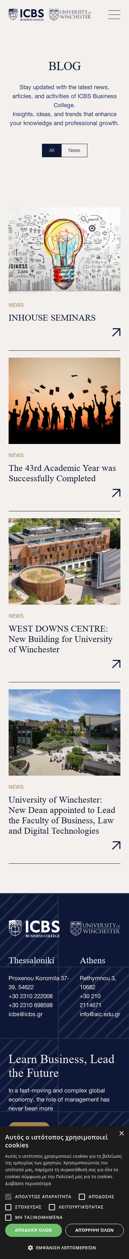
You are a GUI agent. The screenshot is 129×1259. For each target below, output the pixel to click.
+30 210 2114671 (90, 1000)
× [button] (121, 1133)
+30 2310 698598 (31, 1004)
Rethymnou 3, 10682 (98, 982)
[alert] (64, 1192)
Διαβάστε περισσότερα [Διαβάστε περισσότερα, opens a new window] (28, 1183)
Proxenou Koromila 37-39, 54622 (39, 982)
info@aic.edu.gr (100, 1013)
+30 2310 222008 (31, 995)
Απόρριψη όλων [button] (94, 1230)
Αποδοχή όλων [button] (33, 1230)
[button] (64, 1247)
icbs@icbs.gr (26, 1013)
